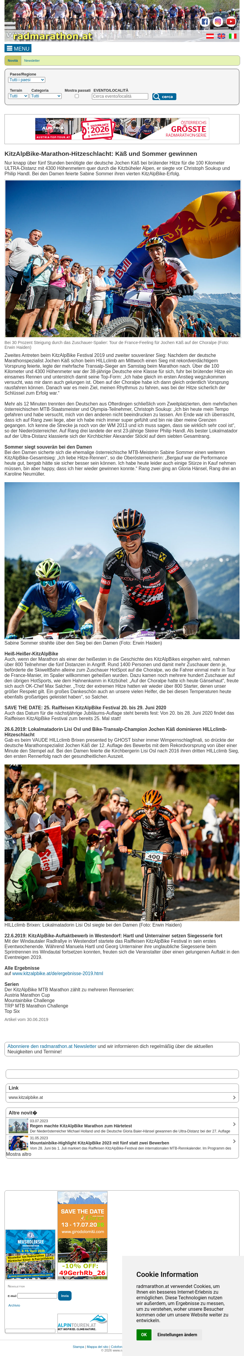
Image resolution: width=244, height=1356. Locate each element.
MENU (18, 48)
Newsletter (32, 60)
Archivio (14, 1305)
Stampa (78, 1347)
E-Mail (12, 1296)
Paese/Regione (23, 74)
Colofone (117, 1347)
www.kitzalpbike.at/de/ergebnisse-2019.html (57, 973)
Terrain (16, 90)
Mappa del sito (97, 1347)
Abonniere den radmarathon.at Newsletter (51, 1046)
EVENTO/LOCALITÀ (111, 90)
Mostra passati (78, 90)
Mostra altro (18, 1154)
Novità (13, 60)
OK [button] (144, 1334)
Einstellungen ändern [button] (177, 1334)
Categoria (40, 90)
